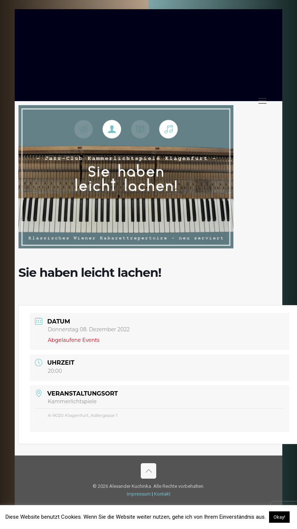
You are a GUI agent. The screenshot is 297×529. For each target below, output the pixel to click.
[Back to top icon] (148, 471)
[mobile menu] (262, 101)
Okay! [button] (279, 517)
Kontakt (162, 494)
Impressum (139, 494)
